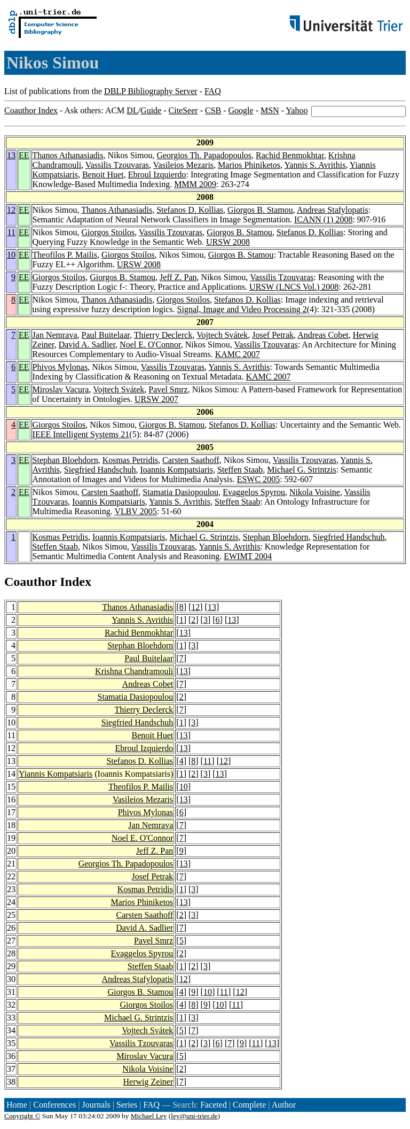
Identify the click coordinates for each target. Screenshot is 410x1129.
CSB (213, 110)
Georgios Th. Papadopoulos (203, 155)
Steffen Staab (240, 469)
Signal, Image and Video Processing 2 (242, 309)
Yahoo (297, 110)
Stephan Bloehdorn (65, 460)
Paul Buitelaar (106, 334)
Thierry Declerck (163, 334)
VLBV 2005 (135, 511)
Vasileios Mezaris (183, 164)
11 (11, 232)
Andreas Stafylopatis (332, 209)
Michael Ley (149, 1116)
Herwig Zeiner (148, 1081)
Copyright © (22, 1116)
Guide (150, 110)
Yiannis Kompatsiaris (55, 773)
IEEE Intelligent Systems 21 (81, 434)
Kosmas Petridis (130, 460)
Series (126, 1104)
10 (11, 254)
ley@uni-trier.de (194, 1116)
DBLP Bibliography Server (151, 91)
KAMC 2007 (237, 354)
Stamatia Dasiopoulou (180, 492)
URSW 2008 (228, 241)
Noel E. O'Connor (150, 344)
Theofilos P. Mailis (65, 254)
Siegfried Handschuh (100, 469)
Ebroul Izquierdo (157, 174)
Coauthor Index (31, 110)
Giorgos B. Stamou (260, 209)
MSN (270, 110)
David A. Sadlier (87, 344)
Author (284, 1104)
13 (11, 155)
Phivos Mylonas (60, 367)
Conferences (54, 1104)
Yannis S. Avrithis (314, 164)
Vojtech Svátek (222, 334)
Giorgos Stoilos (108, 232)
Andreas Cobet (323, 334)
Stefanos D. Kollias (189, 209)
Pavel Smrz (167, 389)
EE (24, 155)
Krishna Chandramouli (134, 671)
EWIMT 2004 (248, 556)
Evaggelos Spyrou (254, 492)
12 (11, 209)
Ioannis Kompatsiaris (176, 469)
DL (132, 110)
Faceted (213, 1104)
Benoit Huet (103, 174)
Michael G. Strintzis (301, 469)
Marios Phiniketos (249, 164)
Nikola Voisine (314, 492)
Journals (96, 1104)
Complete (249, 1104)
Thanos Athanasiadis (68, 155)
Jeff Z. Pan (178, 277)
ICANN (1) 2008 (323, 219)
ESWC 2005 (258, 479)
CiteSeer (183, 110)
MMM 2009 (195, 184)
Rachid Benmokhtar (290, 155)
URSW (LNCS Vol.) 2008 (293, 286)
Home (16, 1104)
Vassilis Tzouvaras (117, 164)
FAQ (212, 91)
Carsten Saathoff (190, 460)
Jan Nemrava (55, 334)
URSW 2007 (156, 399)
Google (241, 110)
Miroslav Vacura (61, 389)
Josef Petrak (273, 334)
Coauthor (30, 582)
